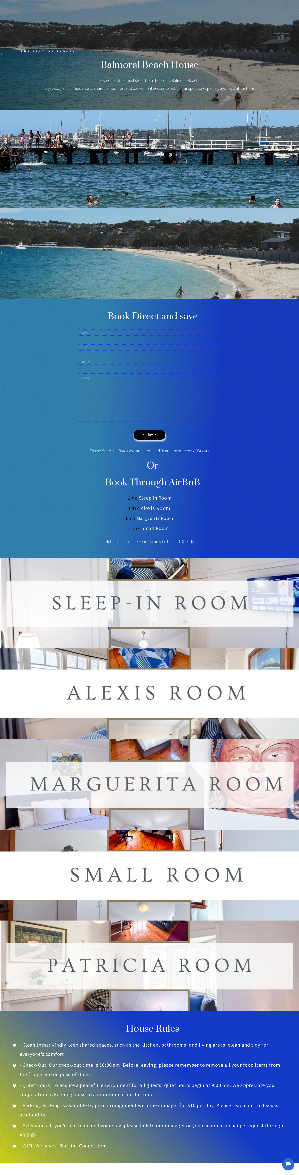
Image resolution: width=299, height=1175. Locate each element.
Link (132, 498)
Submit (149, 435)
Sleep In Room (155, 498)
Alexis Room (156, 508)
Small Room (155, 528)
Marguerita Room (155, 518)
